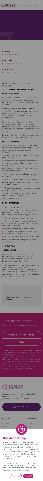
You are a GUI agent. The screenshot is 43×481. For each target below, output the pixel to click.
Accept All (28, 476)
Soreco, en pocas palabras (31, 423)
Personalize (16, 476)
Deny (6, 476)
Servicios (6, 419)
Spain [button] (22, 5)
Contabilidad (6, 423)
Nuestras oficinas (28, 426)
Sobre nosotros (29, 419)
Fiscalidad (5, 426)
